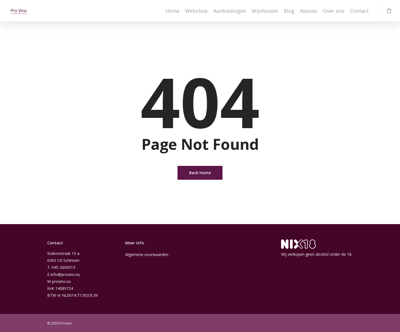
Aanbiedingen (229, 12)
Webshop (196, 12)
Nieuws (309, 12)
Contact (359, 12)
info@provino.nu (65, 274)
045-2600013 (63, 267)
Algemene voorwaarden (146, 254)
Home (172, 12)
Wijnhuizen (265, 12)
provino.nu (61, 281)
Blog (289, 12)
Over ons (333, 12)
